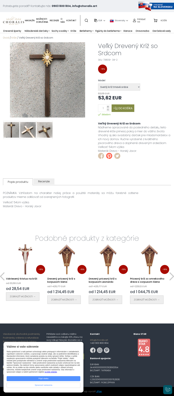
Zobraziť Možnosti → (23, 296)
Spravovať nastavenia (43, 385)
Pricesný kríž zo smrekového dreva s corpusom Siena (147, 280)
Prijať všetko (43, 378)
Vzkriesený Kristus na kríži (21, 278)
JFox (99, 391)
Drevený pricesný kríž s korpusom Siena (61, 280)
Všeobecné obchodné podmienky (21, 334)
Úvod (6, 37)
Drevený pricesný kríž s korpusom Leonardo (103, 280)
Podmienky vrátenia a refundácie (21, 337)
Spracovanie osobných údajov (19, 341)
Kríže (14, 37)
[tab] (18, 181)
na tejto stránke (51, 372)
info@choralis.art (99, 340)
